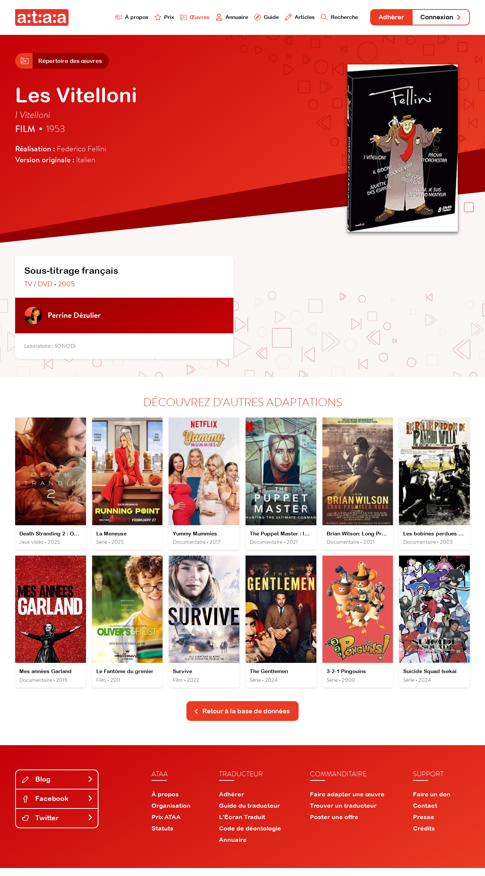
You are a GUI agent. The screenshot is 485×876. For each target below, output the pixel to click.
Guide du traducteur (249, 813)
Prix (141, 17)
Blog (57, 787)
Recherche (327, 17)
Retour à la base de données (241, 719)
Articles (285, 17)
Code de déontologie (250, 836)
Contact (425, 813)
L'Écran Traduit (242, 824)
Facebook (57, 806)
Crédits (424, 836)
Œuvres (173, 17)
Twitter (57, 826)
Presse (423, 824)
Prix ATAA (166, 824)
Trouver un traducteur (343, 813)
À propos (106, 17)
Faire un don (432, 802)
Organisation (171, 813)
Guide (249, 17)
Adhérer (383, 18)
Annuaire (213, 17)
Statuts (163, 836)
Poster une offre (334, 824)
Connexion (438, 18)
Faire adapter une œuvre (347, 802)
